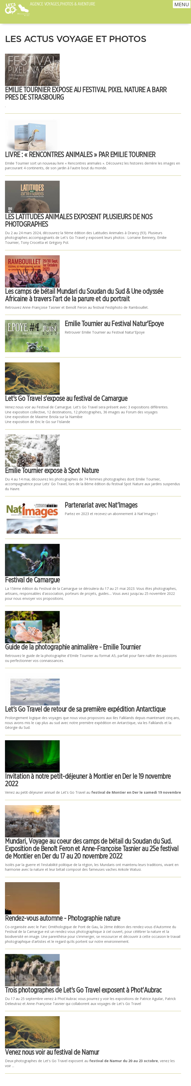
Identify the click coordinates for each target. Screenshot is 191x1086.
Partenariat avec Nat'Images (101, 505)
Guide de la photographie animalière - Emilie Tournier (73, 647)
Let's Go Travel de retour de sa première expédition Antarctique (85, 709)
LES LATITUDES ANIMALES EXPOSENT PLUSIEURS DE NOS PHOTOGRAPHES (78, 220)
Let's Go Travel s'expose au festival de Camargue (66, 398)
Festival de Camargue (32, 579)
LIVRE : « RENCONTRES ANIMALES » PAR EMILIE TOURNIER (80, 154)
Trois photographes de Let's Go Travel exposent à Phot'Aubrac (83, 990)
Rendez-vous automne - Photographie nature (62, 918)
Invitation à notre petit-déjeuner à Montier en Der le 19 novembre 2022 (88, 780)
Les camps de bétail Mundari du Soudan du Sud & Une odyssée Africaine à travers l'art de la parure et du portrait (84, 295)
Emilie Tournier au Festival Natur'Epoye (114, 323)
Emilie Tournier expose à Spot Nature (52, 470)
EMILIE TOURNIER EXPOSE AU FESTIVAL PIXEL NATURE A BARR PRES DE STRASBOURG (86, 93)
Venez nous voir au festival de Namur (52, 1052)
